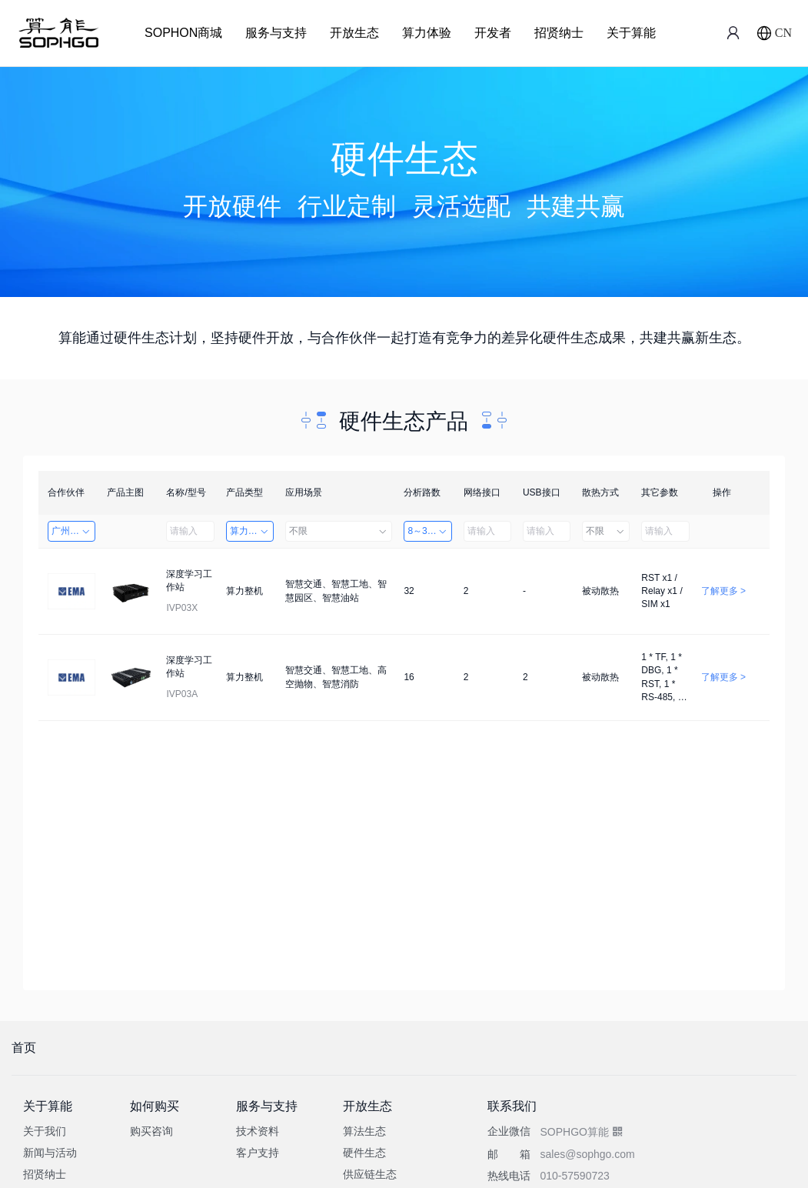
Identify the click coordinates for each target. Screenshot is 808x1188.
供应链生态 (370, 1174)
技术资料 (257, 1131)
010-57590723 (574, 1176)
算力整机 (250, 531)
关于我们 (44, 1131)
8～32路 (427, 531)
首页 (24, 1047)
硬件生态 (364, 1152)
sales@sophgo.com (587, 1154)
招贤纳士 (559, 32)
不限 (338, 531)
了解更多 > (723, 591)
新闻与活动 (50, 1152)
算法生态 (364, 1131)
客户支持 (257, 1152)
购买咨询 (151, 1131)
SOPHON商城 (183, 32)
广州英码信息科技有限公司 (73, 531)
